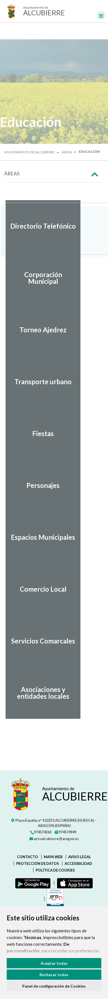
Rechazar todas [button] (54, 974)
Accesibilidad (78, 863)
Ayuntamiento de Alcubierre (29, 152)
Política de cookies (55, 870)
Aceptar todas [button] (54, 963)
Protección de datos (37, 863)
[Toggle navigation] (101, 15)
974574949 (65, 832)
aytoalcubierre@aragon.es (54, 838)
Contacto (27, 857)
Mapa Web (53, 857)
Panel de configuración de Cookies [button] (54, 986)
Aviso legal (79, 857)
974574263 (40, 832)
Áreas (67, 152)
